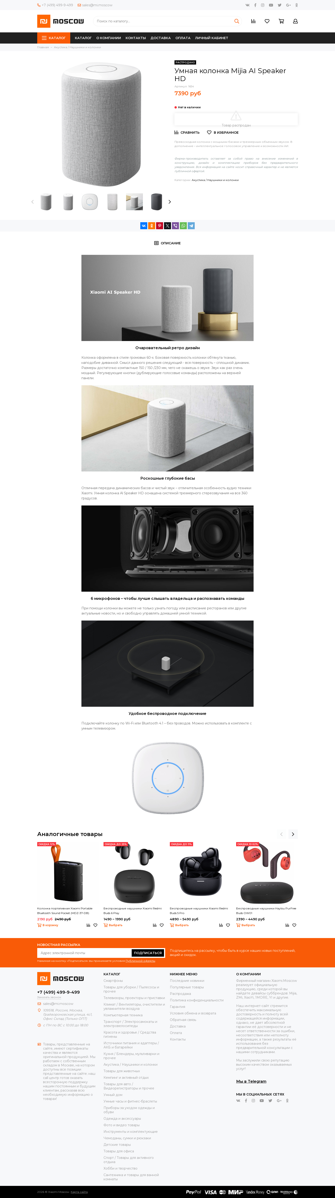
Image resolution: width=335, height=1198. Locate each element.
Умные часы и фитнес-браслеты (130, 1101)
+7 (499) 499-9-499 (55, 5)
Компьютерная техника (123, 1015)
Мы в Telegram (251, 1081)
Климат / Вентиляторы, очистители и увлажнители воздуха (134, 1006)
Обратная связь (183, 1020)
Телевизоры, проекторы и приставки (134, 998)
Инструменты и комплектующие (131, 1132)
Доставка (161, 38)
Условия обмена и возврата (193, 1013)
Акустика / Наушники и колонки (215, 180)
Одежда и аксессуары (122, 1118)
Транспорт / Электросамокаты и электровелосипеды (130, 1024)
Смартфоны (113, 981)
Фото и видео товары (122, 1125)
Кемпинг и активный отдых (126, 1077)
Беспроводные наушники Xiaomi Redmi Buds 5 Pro (199, 911)
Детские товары (117, 1145)
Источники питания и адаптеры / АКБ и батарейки (131, 1045)
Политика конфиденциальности (197, 1000)
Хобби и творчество (120, 1168)
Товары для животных (122, 1071)
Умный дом (113, 1095)
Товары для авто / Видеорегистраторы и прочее (129, 1086)
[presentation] (32, 201)
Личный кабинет (211, 38)
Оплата (183, 38)
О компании (108, 38)
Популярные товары (187, 987)
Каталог (54, 38)
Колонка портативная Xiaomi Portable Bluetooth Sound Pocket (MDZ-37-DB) (64, 911)
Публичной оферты (140, 960)
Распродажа (180, 994)
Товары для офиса (119, 1151)
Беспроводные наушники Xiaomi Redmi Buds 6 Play (133, 911)
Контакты (136, 38)
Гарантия (177, 1007)
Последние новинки (187, 981)
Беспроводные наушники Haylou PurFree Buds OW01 (266, 911)
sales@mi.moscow (95, 5)
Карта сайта (79, 1192)
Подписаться (148, 953)
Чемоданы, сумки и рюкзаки (127, 1138)
